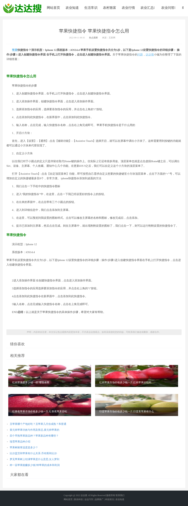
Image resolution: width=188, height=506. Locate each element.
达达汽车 (88, 499)
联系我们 (120, 495)
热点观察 (93, 37)
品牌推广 (99, 499)
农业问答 (168, 8)
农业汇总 (148, 8)
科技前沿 (109, 499)
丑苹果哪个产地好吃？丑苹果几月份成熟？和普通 (38, 424)
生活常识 (90, 8)
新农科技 (78, 499)
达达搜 (150, 54)
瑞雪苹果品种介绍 (20, 441)
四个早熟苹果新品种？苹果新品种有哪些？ (34, 435)
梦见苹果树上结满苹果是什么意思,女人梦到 (34, 459)
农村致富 (109, 8)
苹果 (14, 49)
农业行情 (128, 8)
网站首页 (53, 8)
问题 (140, 54)
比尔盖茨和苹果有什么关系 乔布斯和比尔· (33, 453)
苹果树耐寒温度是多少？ (24, 447)
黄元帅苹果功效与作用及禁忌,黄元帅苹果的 (34, 429)
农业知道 (72, 8)
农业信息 (22, 8)
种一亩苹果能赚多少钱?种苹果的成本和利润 (35, 465)
